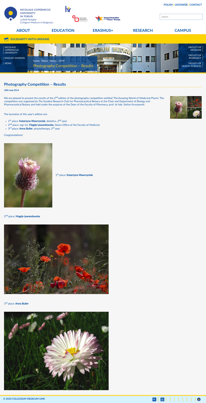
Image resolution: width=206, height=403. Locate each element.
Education (63, 31)
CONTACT (196, 5)
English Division (15, 58)
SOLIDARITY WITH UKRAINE (29, 39)
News (8, 63)
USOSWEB (181, 5)
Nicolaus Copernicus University (12, 50)
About (23, 31)
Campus (183, 31)
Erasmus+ (103, 31)
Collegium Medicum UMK (28, 399)
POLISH (168, 5)
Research (143, 31)
